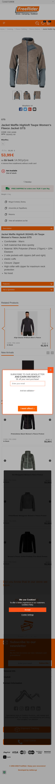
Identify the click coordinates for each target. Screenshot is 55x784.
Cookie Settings (27, 615)
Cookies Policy (27, 605)
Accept (27, 610)
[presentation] (28, 397)
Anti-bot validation (27, 391)
